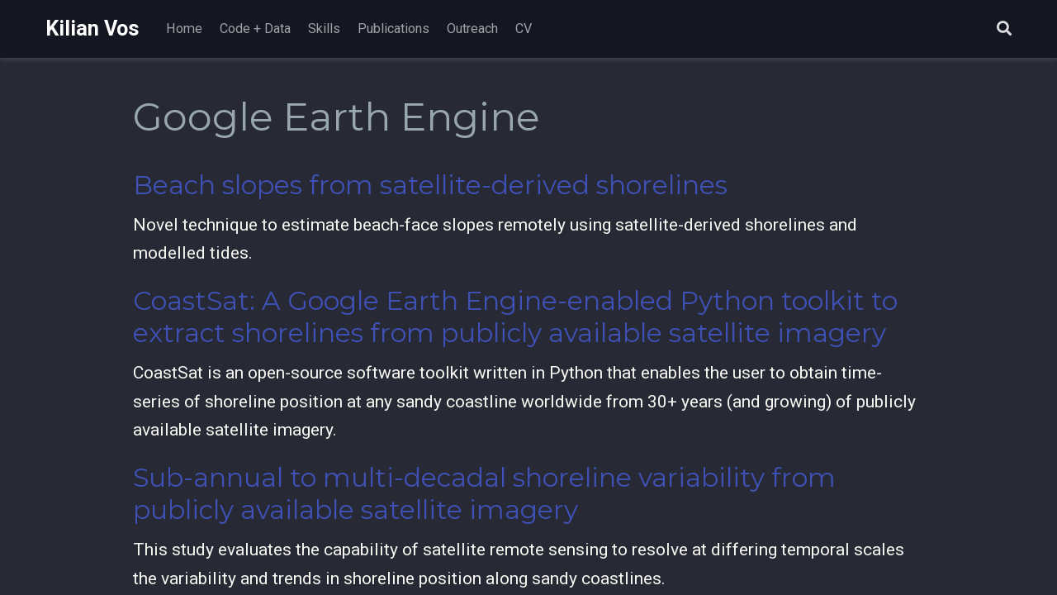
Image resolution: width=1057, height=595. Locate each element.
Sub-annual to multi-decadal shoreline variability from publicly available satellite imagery (484, 494)
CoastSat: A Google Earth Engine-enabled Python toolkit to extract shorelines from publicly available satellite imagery (515, 317)
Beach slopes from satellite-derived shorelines (430, 185)
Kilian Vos (92, 28)
